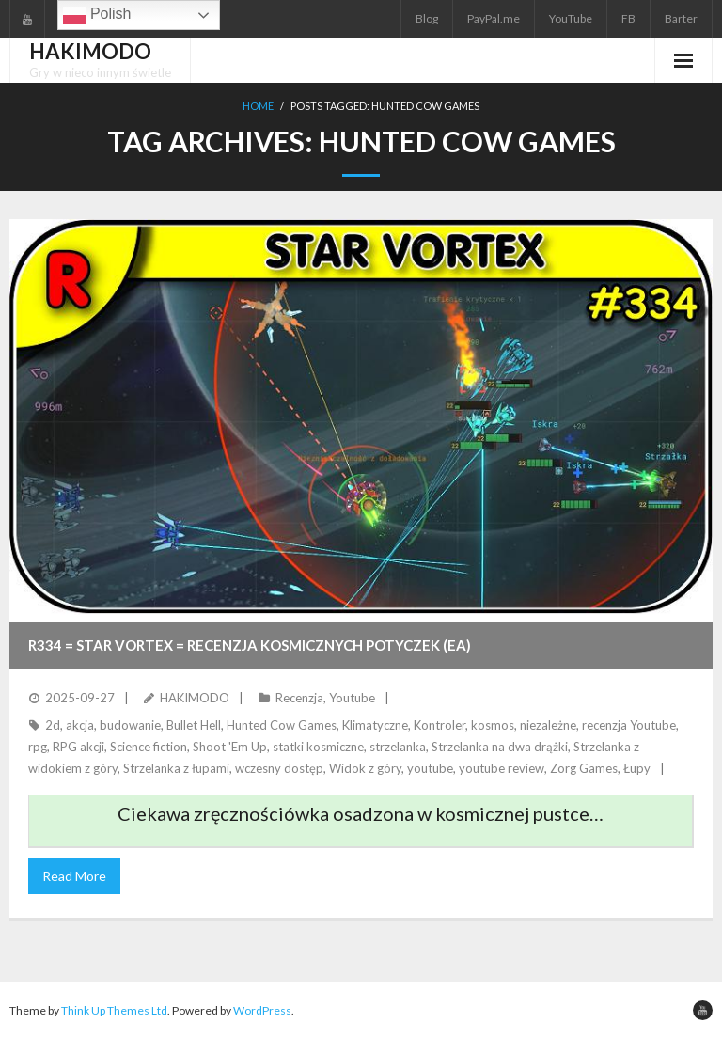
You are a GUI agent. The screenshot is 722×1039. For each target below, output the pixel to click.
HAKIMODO (194, 697)
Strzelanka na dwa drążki (500, 746)
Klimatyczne (375, 724)
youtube (430, 768)
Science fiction (148, 746)
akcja (80, 724)
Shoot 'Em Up (230, 746)
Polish (97, 15)
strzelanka (397, 746)
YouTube (570, 18)
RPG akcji (78, 746)
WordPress (262, 1010)
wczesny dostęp (279, 768)
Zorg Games (584, 768)
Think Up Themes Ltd (114, 1010)
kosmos (492, 724)
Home (258, 106)
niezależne (548, 724)
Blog (427, 18)
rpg (37, 746)
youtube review (501, 768)
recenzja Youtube (629, 724)
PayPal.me (493, 18)
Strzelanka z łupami (176, 768)
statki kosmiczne (318, 746)
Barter (681, 18)
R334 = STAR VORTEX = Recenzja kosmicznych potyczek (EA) (249, 645)
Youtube (352, 697)
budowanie (130, 724)
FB (628, 18)
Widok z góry (365, 768)
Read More (74, 876)
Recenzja (299, 697)
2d (52, 724)
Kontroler (439, 724)
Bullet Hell (193, 724)
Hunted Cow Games (282, 724)
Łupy (637, 768)
